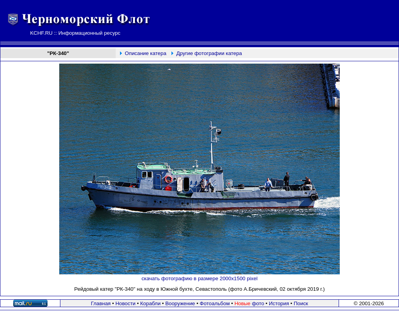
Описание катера (145, 53)
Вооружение (180, 303)
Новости (125, 303)
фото (249, 303)
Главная (101, 303)
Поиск (301, 303)
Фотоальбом (215, 303)
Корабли (150, 303)
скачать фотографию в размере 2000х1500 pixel (199, 278)
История (279, 303)
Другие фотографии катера (209, 53)
